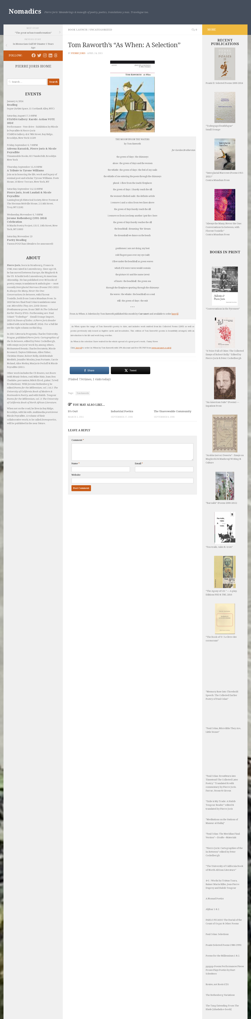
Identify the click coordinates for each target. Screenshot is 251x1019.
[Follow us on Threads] (56, 55)
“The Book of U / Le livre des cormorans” (221, 622)
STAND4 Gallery (15, 134)
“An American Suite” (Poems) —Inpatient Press (222, 387)
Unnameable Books (17, 156)
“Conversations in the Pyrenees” (223, 288)
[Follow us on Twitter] (39, 55)
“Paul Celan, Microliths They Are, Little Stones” (223, 720)
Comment (77, 440)
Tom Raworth (83, 393)
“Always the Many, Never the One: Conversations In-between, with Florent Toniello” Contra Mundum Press (224, 212)
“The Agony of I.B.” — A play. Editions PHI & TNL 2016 (221, 576)
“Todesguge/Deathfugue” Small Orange (220, 111)
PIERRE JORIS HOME (33, 66)
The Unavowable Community (172, 411)
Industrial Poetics (122, 411)
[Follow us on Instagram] (45, 55)
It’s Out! (73, 411)
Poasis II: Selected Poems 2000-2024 (224, 66)
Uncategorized (100, 29)
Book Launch (77, 29)
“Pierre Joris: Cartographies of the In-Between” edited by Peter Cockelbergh (224, 852)
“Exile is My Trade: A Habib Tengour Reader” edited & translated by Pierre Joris (221, 805)
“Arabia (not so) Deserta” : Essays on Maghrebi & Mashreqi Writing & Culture (225, 439)
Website (76, 475)
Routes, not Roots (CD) (217, 984)
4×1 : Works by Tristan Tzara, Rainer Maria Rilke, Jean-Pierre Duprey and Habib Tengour (222, 884)
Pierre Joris (78, 53)
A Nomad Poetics (215, 898)
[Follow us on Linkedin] (50, 55)
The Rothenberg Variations (220, 995)
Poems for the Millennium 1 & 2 (222, 955)
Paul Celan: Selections (217, 934)
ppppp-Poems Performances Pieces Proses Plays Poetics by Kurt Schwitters (225, 970)
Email (139, 463)
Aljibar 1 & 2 (212, 909)
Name (75, 463)
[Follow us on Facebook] (34, 55)
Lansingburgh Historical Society (24, 200)
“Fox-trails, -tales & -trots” (220, 530)
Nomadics (25, 11)
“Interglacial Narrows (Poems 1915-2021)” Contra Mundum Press (225, 160)
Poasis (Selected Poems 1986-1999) (223, 945)
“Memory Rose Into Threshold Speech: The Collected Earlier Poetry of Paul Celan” (222, 674)
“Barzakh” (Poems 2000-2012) (221, 488)
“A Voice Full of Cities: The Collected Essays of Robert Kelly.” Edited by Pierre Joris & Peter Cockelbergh (225, 338)
